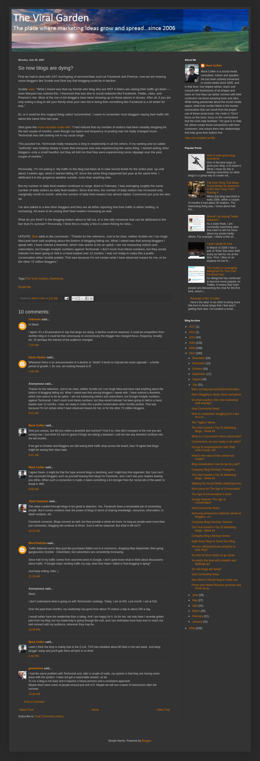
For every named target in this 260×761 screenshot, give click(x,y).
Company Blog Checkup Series (211, 535)
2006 (192, 628)
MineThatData (38, 543)
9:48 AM (34, 489)
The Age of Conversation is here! (211, 494)
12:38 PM (34, 629)
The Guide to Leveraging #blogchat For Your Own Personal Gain (222, 271)
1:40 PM (34, 656)
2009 (192, 342)
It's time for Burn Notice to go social (213, 555)
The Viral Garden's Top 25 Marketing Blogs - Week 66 (214, 429)
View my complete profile (200, 138)
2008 (192, 348)
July (195, 384)
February (198, 616)
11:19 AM (34, 576)
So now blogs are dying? (206, 569)
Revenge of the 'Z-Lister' (205, 298)
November (199, 363)
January (197, 621)
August (197, 379)
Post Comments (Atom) (49, 716)
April (195, 605)
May (195, 600)
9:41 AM (34, 455)
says (31, 89)
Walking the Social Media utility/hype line (216, 483)
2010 (192, 337)
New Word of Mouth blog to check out (214, 579)
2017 (192, 326)
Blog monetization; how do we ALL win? (216, 464)
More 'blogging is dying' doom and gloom (216, 394)
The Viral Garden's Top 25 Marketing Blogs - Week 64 (214, 529)
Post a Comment (34, 701)
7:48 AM (34, 371)
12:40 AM (34, 694)
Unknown (35, 319)
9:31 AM (34, 413)
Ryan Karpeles (38, 501)
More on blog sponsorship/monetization (215, 389)
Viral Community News (205, 408)
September (199, 374)
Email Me (24, 287)
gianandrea (36, 668)
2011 (192, 332)
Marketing (56, 278)
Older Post (163, 709)
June (195, 595)
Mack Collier (37, 425)
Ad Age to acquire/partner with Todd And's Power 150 (213, 448)
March (196, 611)
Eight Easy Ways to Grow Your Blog (213, 541)
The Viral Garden (37, 278)
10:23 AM (34, 530)
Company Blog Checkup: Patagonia (213, 469)
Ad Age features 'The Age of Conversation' (209, 501)
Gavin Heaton (37, 357)
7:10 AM (34, 345)
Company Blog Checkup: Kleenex (212, 522)
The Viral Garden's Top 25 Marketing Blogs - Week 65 (214, 476)
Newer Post (26, 709)
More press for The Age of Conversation (216, 488)
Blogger (146, 740)
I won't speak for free (219, 243)
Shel (35, 236)
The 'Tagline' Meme (203, 422)
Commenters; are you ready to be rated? (216, 441)
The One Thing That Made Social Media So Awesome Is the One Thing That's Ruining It (223, 187)
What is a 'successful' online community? (216, 436)
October (197, 368)
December (199, 358)
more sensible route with (53, 127)
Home (95, 709)
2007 (192, 353)
